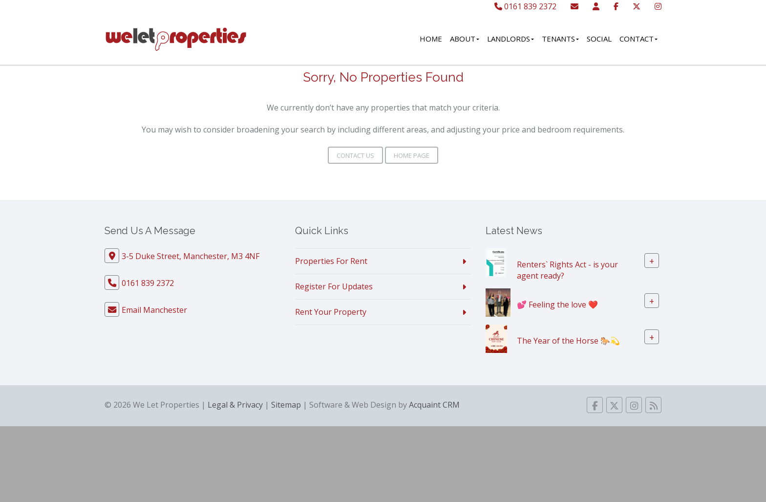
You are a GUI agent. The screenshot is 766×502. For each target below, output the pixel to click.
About (464, 39)
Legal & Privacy (235, 404)
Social (599, 39)
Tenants (560, 39)
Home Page (411, 155)
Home (431, 39)
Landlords (510, 39)
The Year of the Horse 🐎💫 (568, 340)
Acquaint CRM (434, 404)
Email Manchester (154, 310)
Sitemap (286, 404)
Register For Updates (334, 286)
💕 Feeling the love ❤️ (557, 304)
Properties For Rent (331, 261)
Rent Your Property (330, 311)
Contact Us (355, 155)
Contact (638, 39)
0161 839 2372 (525, 6)
